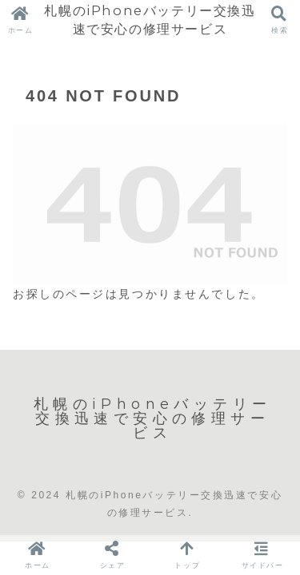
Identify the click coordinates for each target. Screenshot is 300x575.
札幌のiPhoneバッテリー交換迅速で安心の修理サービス (149, 19)
